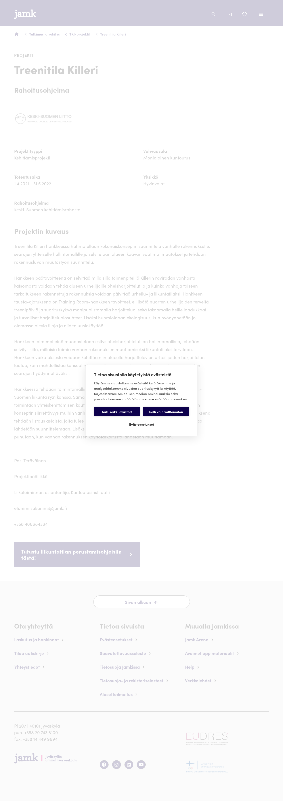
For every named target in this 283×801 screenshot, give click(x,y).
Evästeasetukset (141, 424)
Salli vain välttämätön (166, 411)
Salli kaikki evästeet (117, 411)
